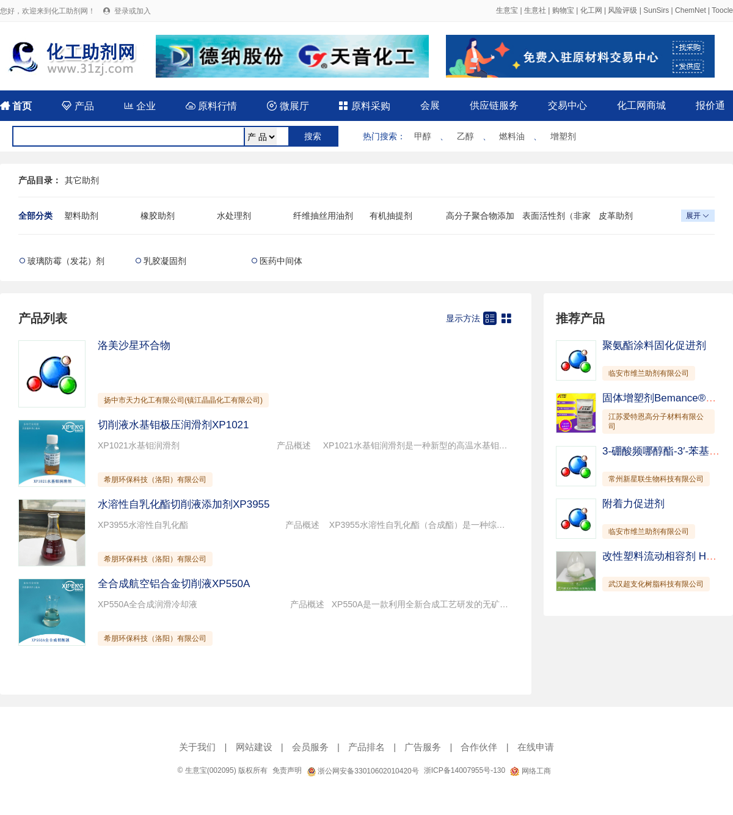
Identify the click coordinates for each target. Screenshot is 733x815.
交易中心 (567, 105)
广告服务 (422, 747)
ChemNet (690, 10)
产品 (77, 106)
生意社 (535, 10)
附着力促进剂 (633, 504)
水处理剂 (234, 216)
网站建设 (254, 747)
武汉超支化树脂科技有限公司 (656, 584)
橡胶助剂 (157, 216)
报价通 (710, 105)
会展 (430, 105)
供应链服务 (494, 105)
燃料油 (512, 136)
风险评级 (622, 10)
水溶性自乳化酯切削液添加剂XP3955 (184, 504)
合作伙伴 (479, 747)
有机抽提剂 (391, 216)
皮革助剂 (616, 216)
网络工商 (530, 771)
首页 (16, 106)
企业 (140, 106)
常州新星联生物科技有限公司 (656, 479)
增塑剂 (563, 136)
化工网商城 (641, 105)
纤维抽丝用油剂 (323, 216)
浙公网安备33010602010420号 (363, 771)
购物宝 (563, 10)
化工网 (591, 10)
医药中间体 (281, 261)
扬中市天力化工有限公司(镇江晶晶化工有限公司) (183, 400)
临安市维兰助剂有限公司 (648, 373)
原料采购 (364, 106)
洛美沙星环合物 (134, 345)
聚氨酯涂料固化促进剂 (654, 345)
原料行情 (211, 106)
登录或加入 (132, 11)
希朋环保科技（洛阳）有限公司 (155, 479)
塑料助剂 (81, 216)
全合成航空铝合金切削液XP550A (174, 584)
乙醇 (465, 136)
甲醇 (422, 136)
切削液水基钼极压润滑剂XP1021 (173, 425)
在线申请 (535, 747)
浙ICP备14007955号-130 (464, 770)
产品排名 (366, 747)
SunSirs (656, 10)
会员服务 (310, 747)
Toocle (722, 10)
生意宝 (507, 10)
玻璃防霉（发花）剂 (65, 261)
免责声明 (287, 770)
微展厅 (287, 106)
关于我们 (197, 747)
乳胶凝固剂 (165, 261)
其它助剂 (82, 180)
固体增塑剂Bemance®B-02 (665, 398)
